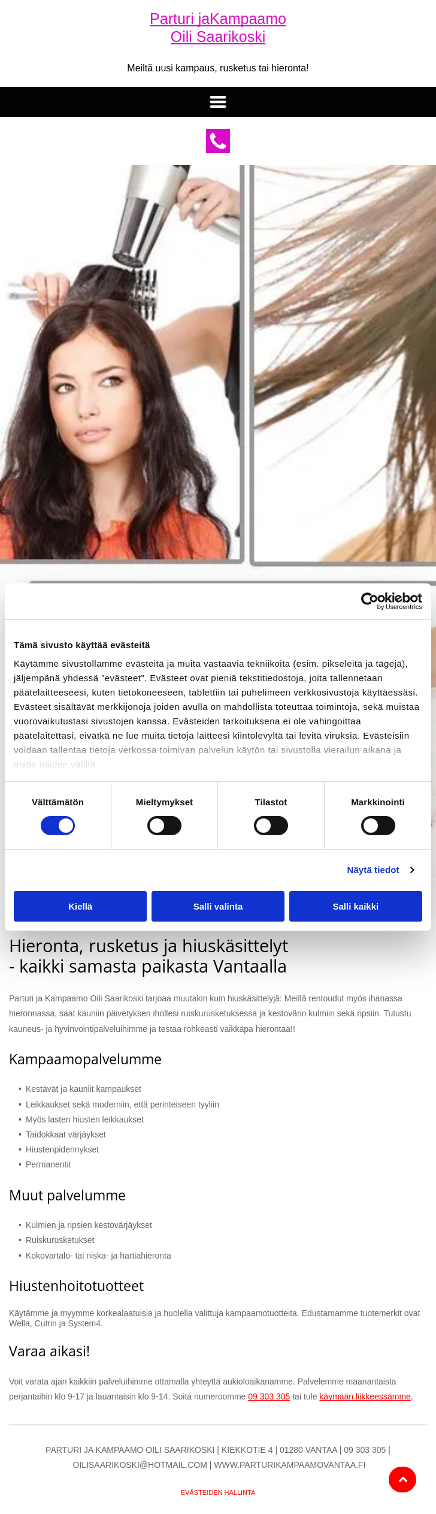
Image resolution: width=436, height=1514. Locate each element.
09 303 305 (269, 1396)
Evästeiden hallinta (218, 1492)
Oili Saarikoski (218, 36)
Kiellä (80, 906)
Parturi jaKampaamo (218, 18)
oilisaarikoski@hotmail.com (140, 1465)
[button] (218, 102)
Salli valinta (218, 906)
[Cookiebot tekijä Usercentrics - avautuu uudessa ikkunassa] (369, 601)
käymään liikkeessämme (365, 1396)
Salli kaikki (355, 906)
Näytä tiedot (373, 870)
